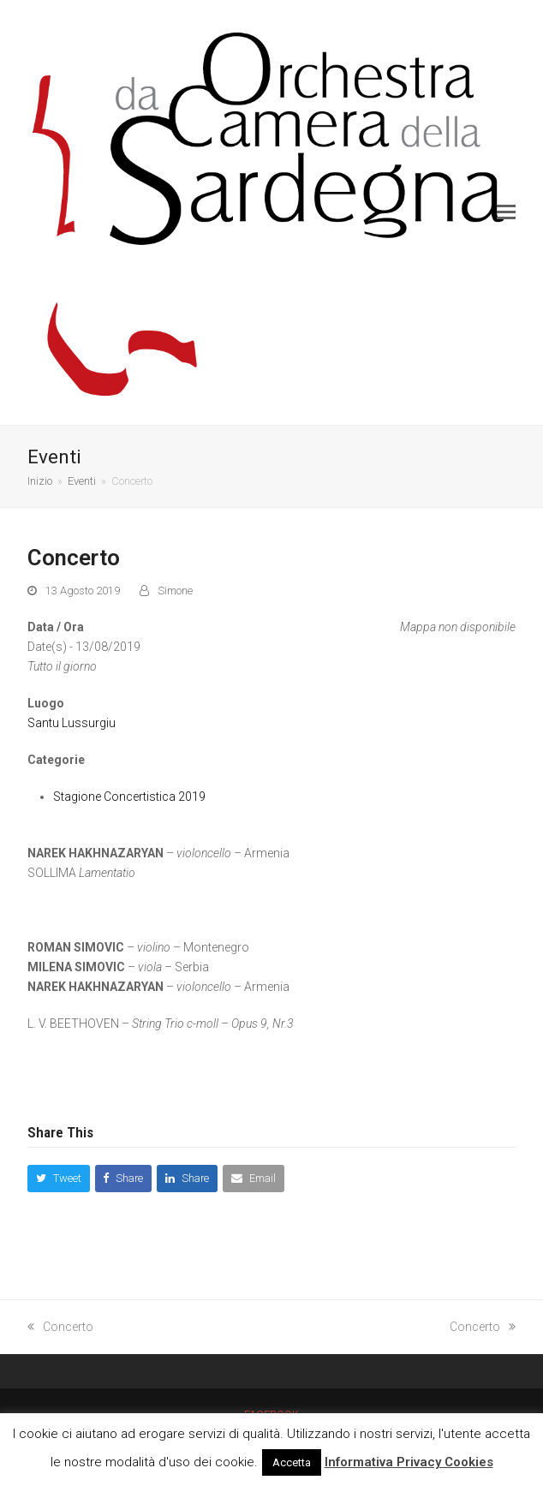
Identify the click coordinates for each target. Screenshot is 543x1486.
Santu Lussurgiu (71, 723)
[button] (506, 212)
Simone (175, 590)
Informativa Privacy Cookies (409, 1462)
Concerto (60, 1327)
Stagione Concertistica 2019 (129, 796)
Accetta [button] (291, 1462)
